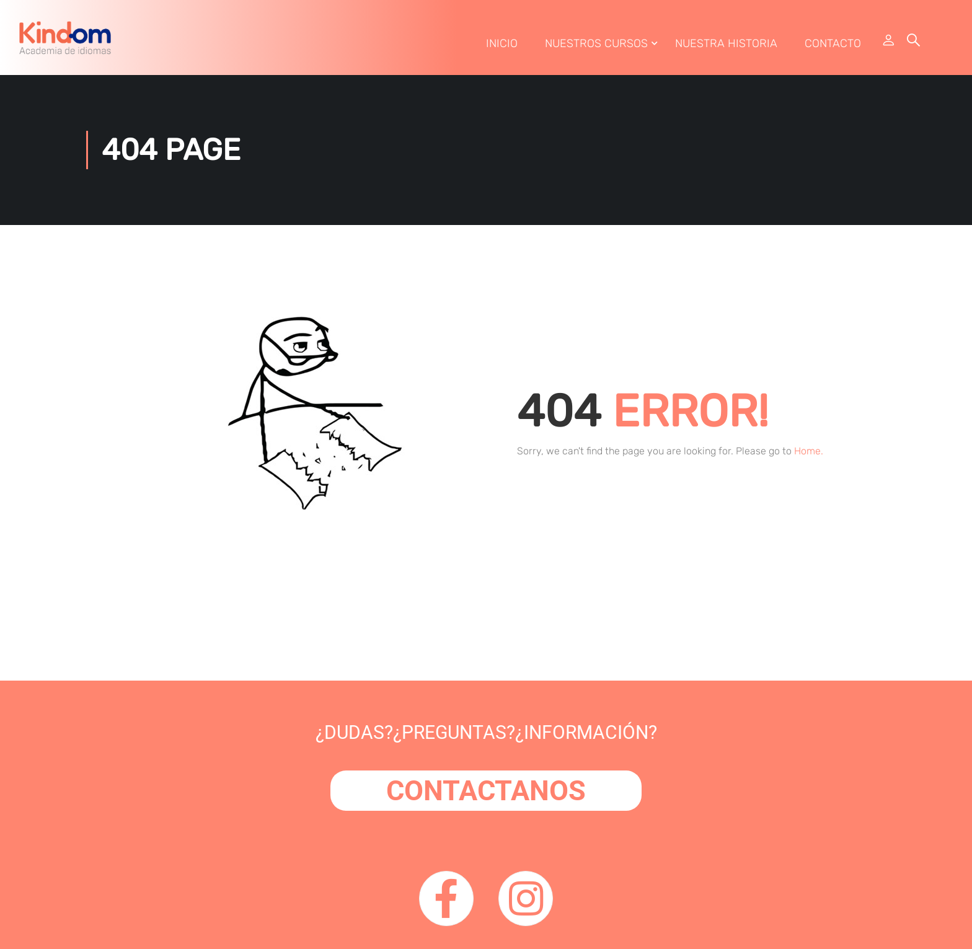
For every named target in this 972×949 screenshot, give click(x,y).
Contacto (832, 45)
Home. (808, 455)
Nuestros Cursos (595, 45)
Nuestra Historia (725, 45)
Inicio (501, 45)
